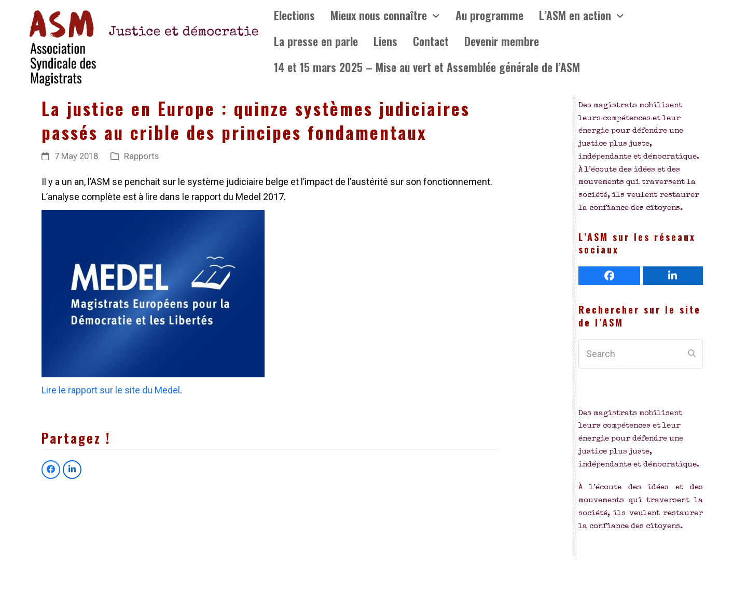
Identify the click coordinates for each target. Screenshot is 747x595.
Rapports (141, 156)
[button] (51, 469)
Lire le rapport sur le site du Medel (111, 390)
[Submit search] (692, 354)
